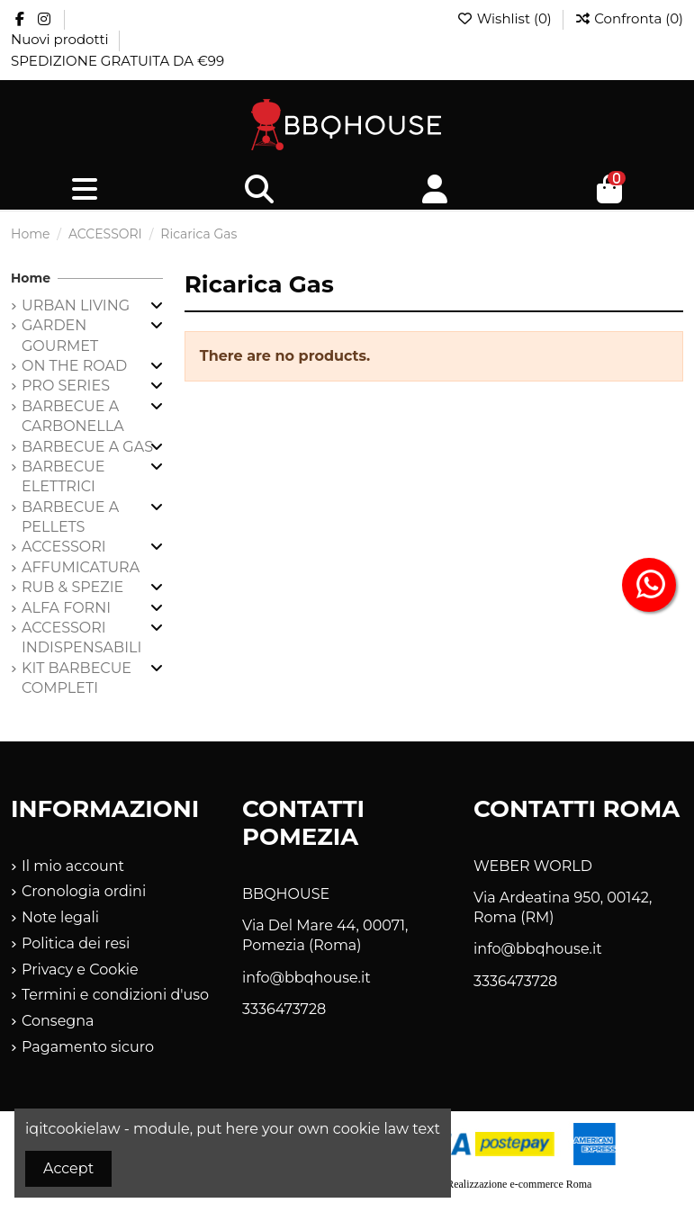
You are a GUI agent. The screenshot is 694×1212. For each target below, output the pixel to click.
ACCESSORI (64, 546)
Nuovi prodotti (61, 39)
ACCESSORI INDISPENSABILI (81, 637)
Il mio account (73, 866)
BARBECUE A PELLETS (70, 516)
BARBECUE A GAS (87, 446)
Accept (68, 1168)
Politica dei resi (76, 943)
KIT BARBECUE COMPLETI (76, 678)
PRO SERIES (66, 385)
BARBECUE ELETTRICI (63, 476)
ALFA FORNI (66, 607)
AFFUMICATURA (81, 567)
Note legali (60, 917)
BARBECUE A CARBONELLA (73, 416)
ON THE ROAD (74, 365)
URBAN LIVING (76, 305)
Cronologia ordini (84, 891)
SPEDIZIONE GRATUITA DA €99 (117, 60)
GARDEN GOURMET (60, 335)
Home (30, 278)
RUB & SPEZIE (72, 587)
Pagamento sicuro (88, 1046)
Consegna (58, 1020)
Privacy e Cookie (80, 969)
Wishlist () (505, 18)
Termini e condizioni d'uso (115, 994)
